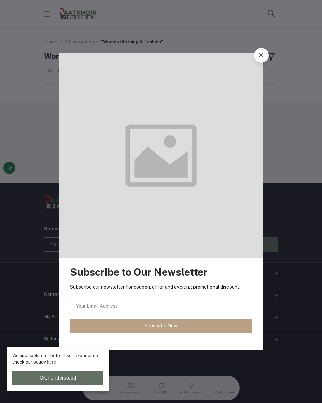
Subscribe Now (161, 325)
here (51, 362)
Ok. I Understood (58, 378)
